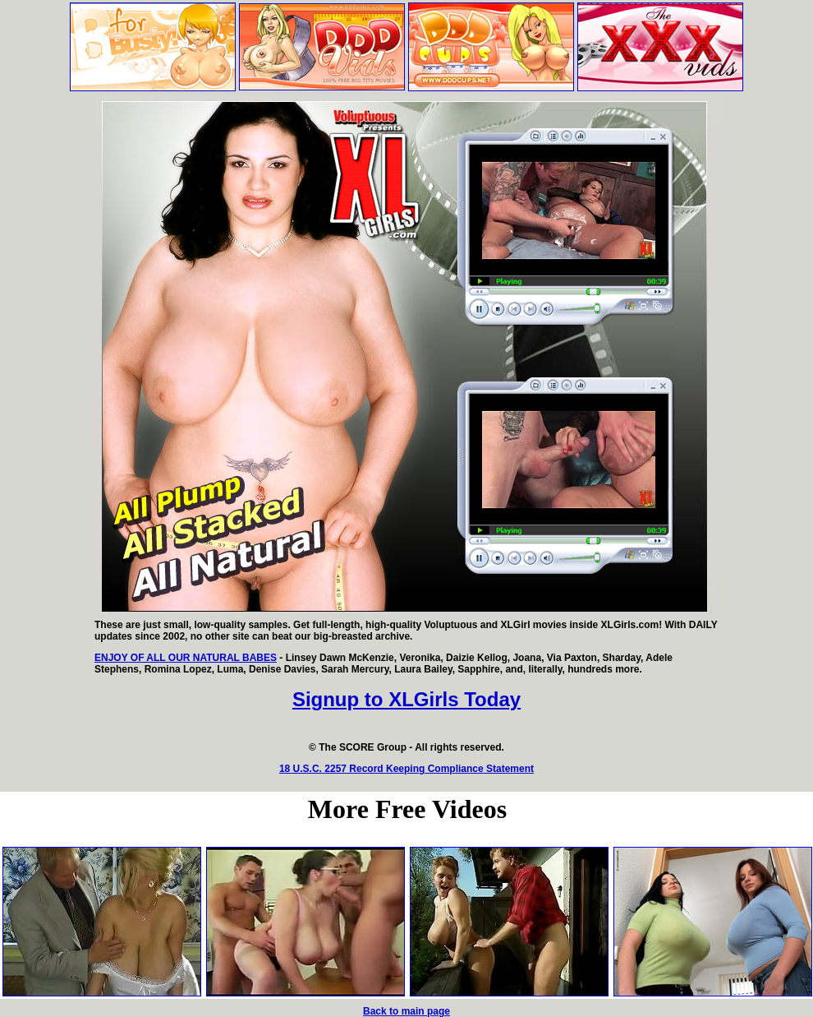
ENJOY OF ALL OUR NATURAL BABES (185, 657)
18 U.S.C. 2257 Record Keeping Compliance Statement (406, 768)
